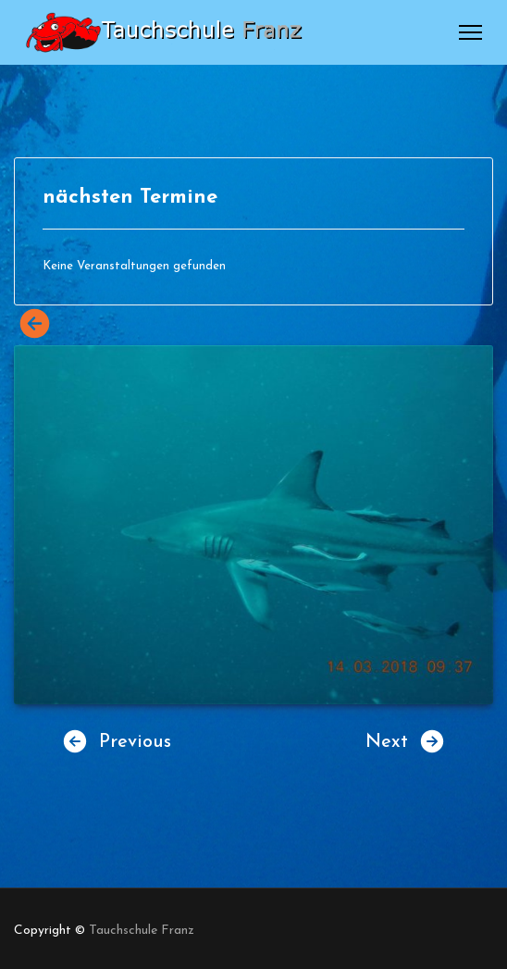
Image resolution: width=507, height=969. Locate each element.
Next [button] (405, 741)
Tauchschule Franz (141, 931)
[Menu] (470, 32)
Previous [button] (116, 741)
